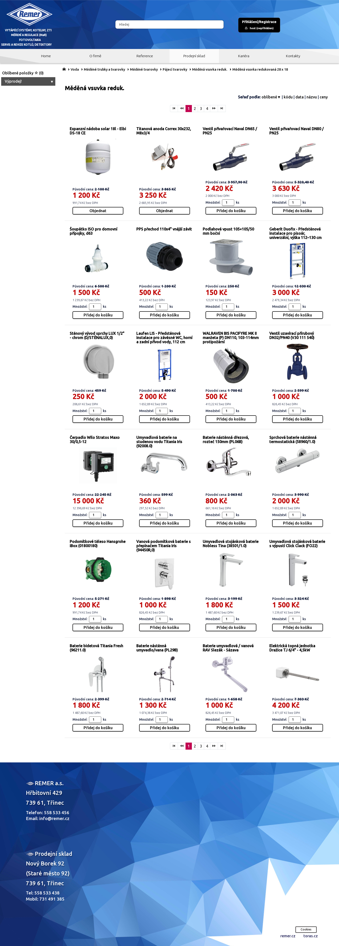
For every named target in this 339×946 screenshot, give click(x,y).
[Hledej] (169, 24)
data (299, 97)
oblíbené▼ (271, 97)
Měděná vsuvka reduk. (209, 69)
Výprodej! (29, 81)
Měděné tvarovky (144, 69)
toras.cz (310, 936)
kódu (288, 97)
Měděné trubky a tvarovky (104, 69)
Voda (75, 69)
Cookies (306, 929)
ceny (324, 97)
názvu (312, 97)
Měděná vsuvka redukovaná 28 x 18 (260, 69)
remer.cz (287, 936)
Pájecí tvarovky (175, 69)
